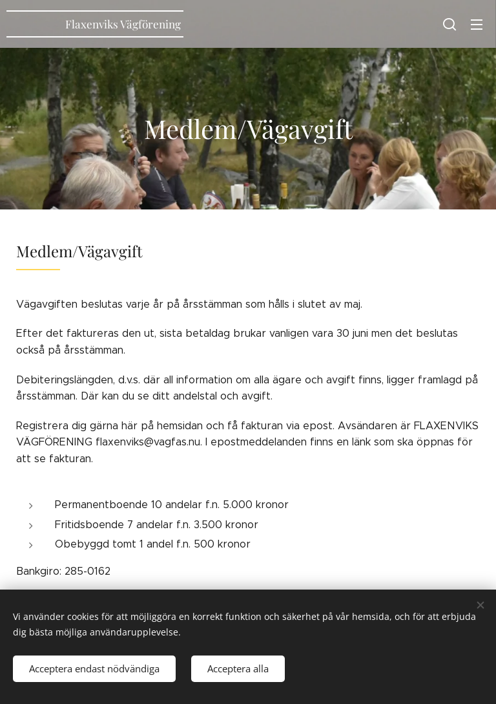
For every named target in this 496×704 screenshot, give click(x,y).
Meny (476, 24)
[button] (449, 24)
